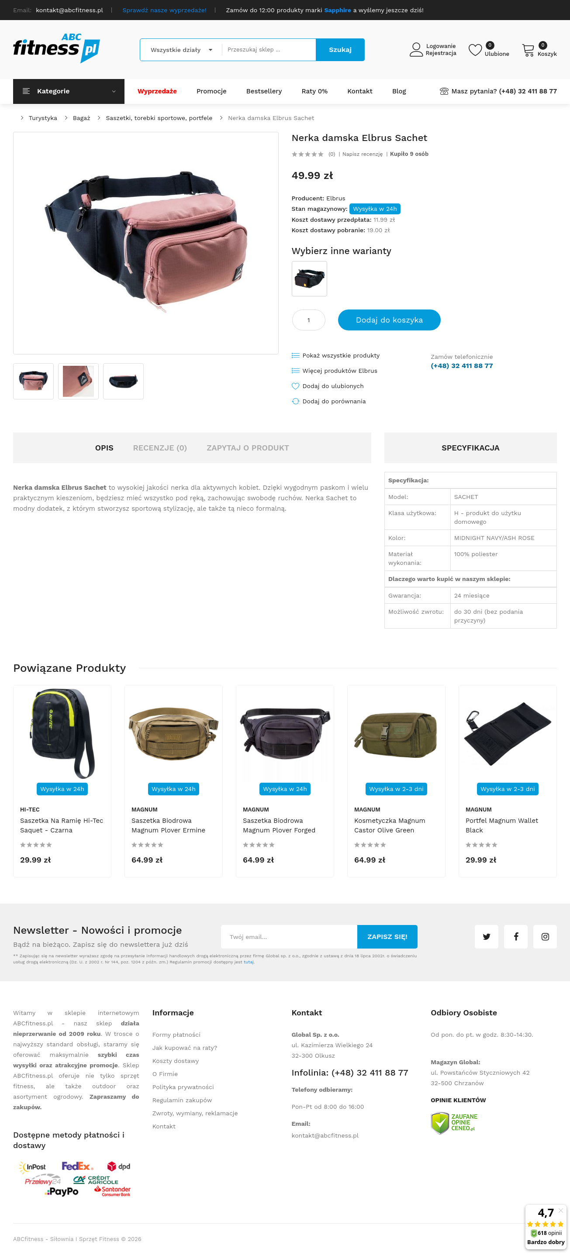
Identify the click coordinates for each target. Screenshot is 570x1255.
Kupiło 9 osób (409, 154)
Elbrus (335, 198)
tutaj (249, 961)
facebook (516, 937)
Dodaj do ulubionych (333, 385)
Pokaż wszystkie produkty (341, 355)
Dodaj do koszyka (389, 319)
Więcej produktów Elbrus (340, 370)
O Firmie (165, 1073)
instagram (545, 937)
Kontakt (164, 1126)
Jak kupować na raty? (185, 1047)
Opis (104, 447)
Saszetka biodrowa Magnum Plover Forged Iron (279, 830)
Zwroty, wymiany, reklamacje (195, 1113)
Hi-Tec (30, 809)
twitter (486, 937)
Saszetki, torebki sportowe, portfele (159, 117)
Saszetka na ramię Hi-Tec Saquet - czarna (62, 825)
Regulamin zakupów (182, 1100)
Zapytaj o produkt (248, 447)
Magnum (144, 809)
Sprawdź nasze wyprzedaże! (165, 10)
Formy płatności (176, 1034)
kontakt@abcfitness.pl (325, 1135)
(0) (331, 154)
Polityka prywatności (183, 1086)
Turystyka (43, 117)
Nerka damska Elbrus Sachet (271, 117)
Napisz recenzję (362, 154)
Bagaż (81, 117)
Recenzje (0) (160, 447)
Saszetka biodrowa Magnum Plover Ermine (168, 825)
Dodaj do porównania (334, 401)
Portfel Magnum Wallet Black (502, 825)
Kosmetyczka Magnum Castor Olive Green (389, 825)
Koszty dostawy (175, 1060)
